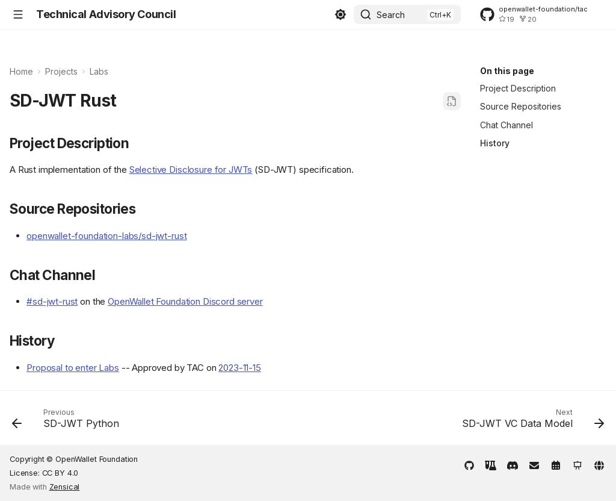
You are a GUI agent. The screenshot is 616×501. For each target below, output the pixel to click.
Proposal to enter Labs (72, 367)
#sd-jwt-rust (52, 301)
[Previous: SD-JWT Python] (68, 421)
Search (391, 15)
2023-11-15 (239, 367)
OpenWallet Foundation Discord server (185, 301)
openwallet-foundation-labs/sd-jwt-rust (106, 235)
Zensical (64, 486)
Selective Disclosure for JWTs (191, 169)
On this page (507, 71)
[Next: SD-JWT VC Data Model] (530, 421)
